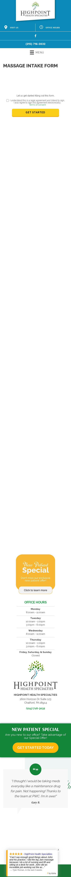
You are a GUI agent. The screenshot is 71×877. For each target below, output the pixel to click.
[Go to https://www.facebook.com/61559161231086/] (35, 36)
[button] (35, 747)
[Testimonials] (35, 786)
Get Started (35, 112)
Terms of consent (37, 105)
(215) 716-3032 (35, 43)
